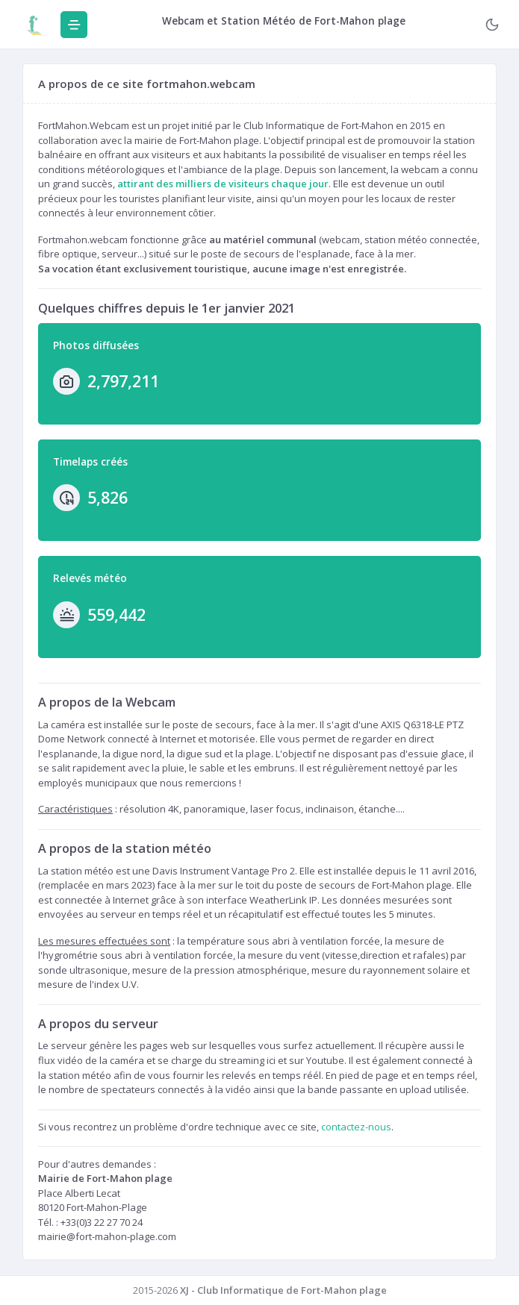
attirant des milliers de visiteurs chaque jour (223, 183)
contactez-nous (356, 1126)
